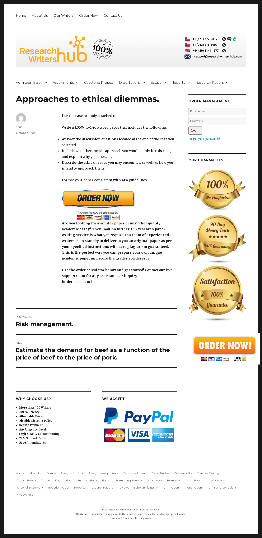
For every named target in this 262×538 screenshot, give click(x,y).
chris (19, 127)
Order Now (88, 16)
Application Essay (84, 473)
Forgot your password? (204, 139)
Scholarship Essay (146, 487)
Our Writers (63, 16)
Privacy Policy (25, 494)
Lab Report (196, 480)
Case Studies (160, 473)
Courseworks (183, 473)
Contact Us (113, 16)
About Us (40, 16)
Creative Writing (208, 473)
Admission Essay (29, 83)
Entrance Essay (88, 480)
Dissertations (129, 83)
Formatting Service (129, 480)
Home (21, 16)
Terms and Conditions (222, 487)
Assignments (63, 83)
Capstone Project (98, 83)
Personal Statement (29, 487)
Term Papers (170, 487)
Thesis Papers (193, 487)
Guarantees (154, 480)
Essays (156, 83)
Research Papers (209, 83)
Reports (178, 83)
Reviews (123, 487)
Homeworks (175, 480)
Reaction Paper (58, 487)
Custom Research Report (33, 480)
